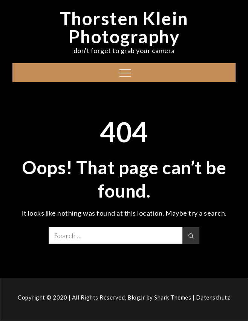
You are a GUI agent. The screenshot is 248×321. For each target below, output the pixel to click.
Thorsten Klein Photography (124, 27)
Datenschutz (213, 297)
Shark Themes (173, 297)
